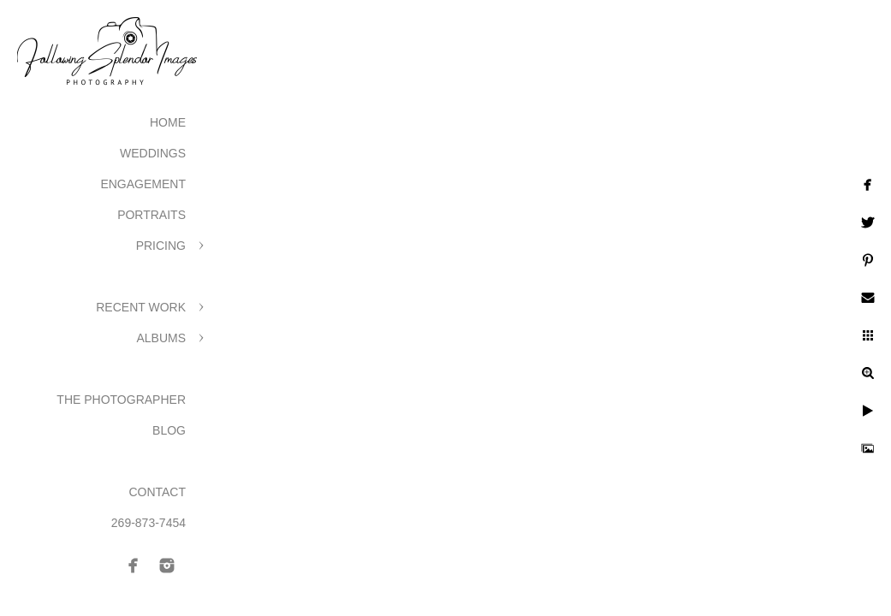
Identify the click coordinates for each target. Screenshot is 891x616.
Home (168, 122)
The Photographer (121, 399)
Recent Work (141, 307)
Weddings (153, 153)
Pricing (161, 245)
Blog (169, 430)
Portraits (151, 215)
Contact (157, 492)
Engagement (143, 184)
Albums (161, 338)
